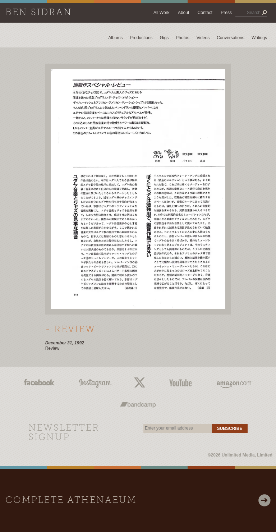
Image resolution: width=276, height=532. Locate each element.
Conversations (230, 37)
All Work (161, 12)
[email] (177, 428)
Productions (141, 37)
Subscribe (230, 428)
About (183, 12)
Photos (182, 37)
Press (226, 12)
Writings (259, 37)
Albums (115, 37)
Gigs (164, 37)
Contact (205, 12)
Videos (203, 37)
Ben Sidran (38, 12)
